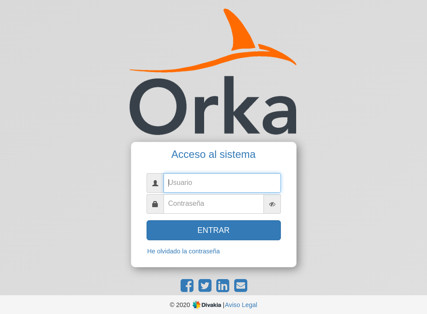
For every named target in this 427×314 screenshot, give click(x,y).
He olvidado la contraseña (183, 251)
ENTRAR (213, 230)
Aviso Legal (241, 304)
